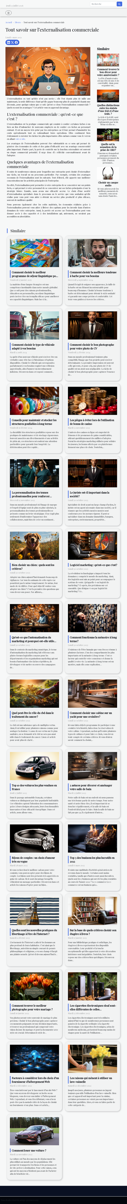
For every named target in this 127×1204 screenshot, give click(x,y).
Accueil (8, 22)
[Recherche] (103, 4)
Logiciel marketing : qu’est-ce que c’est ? (93, 565)
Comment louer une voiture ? (29, 1150)
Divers (18, 22)
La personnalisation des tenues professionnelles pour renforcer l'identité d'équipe (31, 496)
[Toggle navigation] (8, 13)
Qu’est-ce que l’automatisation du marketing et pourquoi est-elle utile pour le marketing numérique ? (33, 641)
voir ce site (20, 139)
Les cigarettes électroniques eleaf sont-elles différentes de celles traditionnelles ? (93, 1009)
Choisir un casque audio (108, 184)
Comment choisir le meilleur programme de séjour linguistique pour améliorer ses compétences (35, 275)
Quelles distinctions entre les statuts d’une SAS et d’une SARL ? (108, 109)
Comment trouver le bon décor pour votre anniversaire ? (108, 72)
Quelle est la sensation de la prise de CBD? (108, 146)
